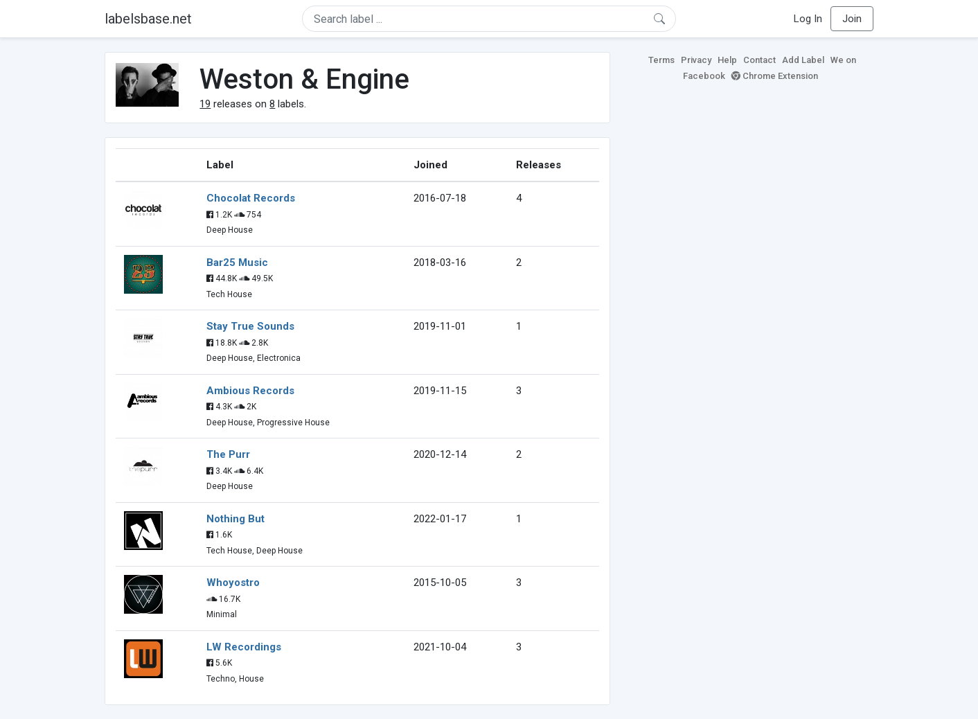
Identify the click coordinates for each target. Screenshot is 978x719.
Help (727, 60)
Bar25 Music (237, 262)
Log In (808, 18)
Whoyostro (233, 582)
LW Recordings (243, 647)
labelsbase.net (148, 18)
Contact (759, 60)
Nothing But (235, 519)
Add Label (803, 60)
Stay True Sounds (250, 326)
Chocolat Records (250, 198)
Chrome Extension (774, 76)
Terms (661, 60)
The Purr (228, 454)
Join (852, 18)
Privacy (696, 60)
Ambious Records (250, 390)
